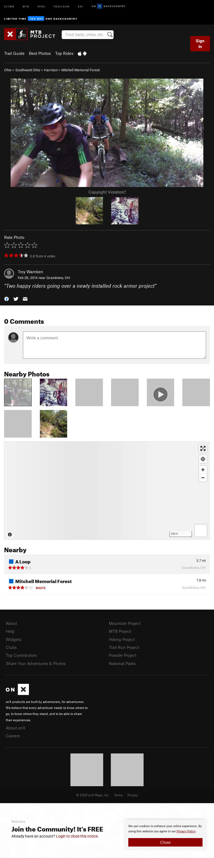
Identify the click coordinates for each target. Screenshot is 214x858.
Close (165, 842)
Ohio (7, 70)
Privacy (132, 795)
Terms (118, 795)
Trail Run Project (124, 647)
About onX (15, 727)
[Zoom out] (203, 478)
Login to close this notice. (77, 836)
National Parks (122, 663)
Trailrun (62, 6)
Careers (13, 735)
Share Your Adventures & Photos (36, 663)
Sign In (200, 43)
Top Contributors (21, 655)
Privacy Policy (186, 831)
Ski (81, 6)
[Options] (201, 530)
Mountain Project (125, 623)
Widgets (13, 639)
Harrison (51, 70)
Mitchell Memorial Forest (80, 70)
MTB (26, 6)
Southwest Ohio (27, 70)
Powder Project (122, 655)
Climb (9, 6)
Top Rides (64, 53)
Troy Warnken (30, 271)
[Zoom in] (203, 470)
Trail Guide (14, 53)
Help (10, 631)
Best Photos (40, 53)
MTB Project (120, 631)
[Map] (107, 490)
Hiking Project (122, 639)
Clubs (11, 647)
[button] (6, 298)
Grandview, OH (58, 277)
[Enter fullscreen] (203, 448)
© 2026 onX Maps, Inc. (92, 795)
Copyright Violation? (107, 191)
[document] (165, 835)
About (11, 623)
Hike (41, 6)
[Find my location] (203, 459)
